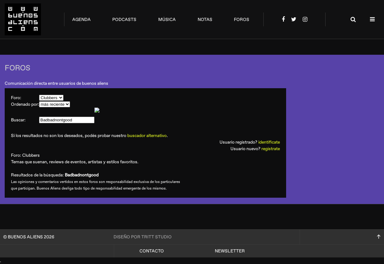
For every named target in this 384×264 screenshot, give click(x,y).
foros (241, 19)
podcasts (124, 19)
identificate (269, 142)
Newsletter (230, 251)
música (167, 19)
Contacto (151, 251)
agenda (81, 19)
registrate (270, 148)
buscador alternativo (147, 135)
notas (205, 19)
